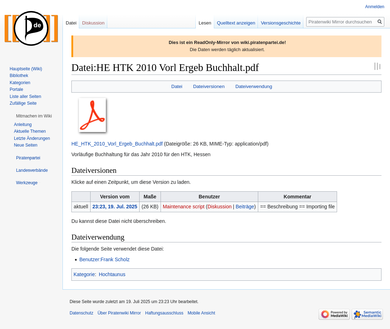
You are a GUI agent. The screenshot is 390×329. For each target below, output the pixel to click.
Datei (176, 86)
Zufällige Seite (23, 103)
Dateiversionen (209, 86)
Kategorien (20, 82)
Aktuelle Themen (30, 131)
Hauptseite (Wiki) (26, 68)
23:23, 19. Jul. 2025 (114, 206)
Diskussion (219, 206)
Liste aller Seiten (25, 96)
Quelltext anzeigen (236, 23)
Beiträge (244, 206)
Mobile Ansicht (201, 313)
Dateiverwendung (253, 86)
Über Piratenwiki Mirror (119, 313)
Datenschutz (81, 313)
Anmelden (374, 6)
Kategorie (84, 274)
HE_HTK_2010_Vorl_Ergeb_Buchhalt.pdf (117, 144)
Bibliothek (19, 75)
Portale (16, 89)
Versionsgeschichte (280, 23)
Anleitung (23, 124)
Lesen (205, 23)
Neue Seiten (25, 145)
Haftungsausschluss (164, 313)
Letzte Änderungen (32, 138)
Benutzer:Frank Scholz (104, 259)
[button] (34, 116)
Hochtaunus (112, 274)
